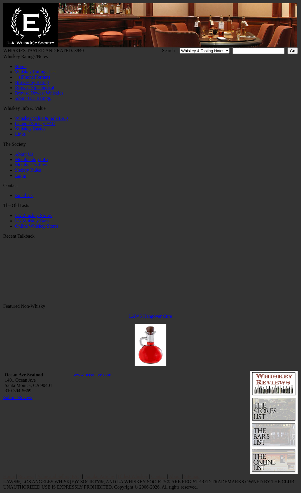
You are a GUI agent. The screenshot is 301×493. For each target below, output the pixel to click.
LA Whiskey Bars (32, 220)
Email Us (24, 195)
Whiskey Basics (30, 128)
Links (20, 134)
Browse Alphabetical (34, 87)
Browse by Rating (32, 82)
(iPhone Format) (34, 77)
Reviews (26, 476)
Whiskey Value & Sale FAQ (41, 118)
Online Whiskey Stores (36, 226)
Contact (158, 476)
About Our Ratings (33, 98)
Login (20, 175)
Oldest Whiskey (133, 476)
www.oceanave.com (92, 374)
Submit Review (17, 397)
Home (20, 66)
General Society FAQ (35, 123)
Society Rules (28, 170)
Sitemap (191, 476)
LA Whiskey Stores (33, 215)
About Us (24, 154)
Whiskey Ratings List (35, 71)
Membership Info (31, 159)
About (175, 476)
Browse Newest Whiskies (39, 92)
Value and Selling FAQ (59, 476)
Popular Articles (99, 476)
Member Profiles (31, 164)
